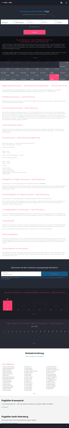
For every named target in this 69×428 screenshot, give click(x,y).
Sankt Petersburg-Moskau (8, 368)
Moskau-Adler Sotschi (7, 374)
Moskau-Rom (28, 381)
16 (64, 331)
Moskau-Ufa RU (29, 378)
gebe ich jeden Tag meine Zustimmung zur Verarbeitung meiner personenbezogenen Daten (39, 277)
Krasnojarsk (42, 183)
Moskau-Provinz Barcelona (53, 369)
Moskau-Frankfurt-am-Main (31, 371)
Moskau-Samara (29, 382)
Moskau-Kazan (29, 380)
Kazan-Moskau (29, 384)
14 (56, 331)
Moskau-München (7, 390)
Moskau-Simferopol (7, 369)
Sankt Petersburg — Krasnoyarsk (34, 356)
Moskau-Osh (50, 388)
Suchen (34, 32)
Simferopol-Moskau (7, 371)
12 (48, 331)
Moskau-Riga (28, 374)
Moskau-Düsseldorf (51, 385)
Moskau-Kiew (6, 375)
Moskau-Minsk (29, 387)
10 (40, 331)
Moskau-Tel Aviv (29, 372)
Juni (29, 309)
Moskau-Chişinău (29, 369)
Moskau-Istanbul (7, 388)
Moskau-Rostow (7, 382)
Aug (50, 309)
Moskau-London (29, 377)
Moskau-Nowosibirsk (51, 366)
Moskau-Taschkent (51, 382)
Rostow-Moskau (7, 384)
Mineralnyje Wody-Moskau (8, 378)
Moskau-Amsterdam (51, 374)
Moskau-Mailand (50, 378)
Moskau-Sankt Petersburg (8, 366)
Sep (61, 309)
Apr (7, 309)
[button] (33, 314)
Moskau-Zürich (50, 381)
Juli (39, 309)
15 (60, 331)
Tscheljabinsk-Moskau (52, 380)
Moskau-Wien (28, 375)
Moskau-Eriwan (29, 368)
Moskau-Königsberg (51, 371)
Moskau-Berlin (29, 390)
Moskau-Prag (50, 372)
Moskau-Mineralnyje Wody (8, 377)
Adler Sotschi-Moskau (7, 372)
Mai (18, 309)
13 (52, 331)
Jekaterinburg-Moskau (8, 387)
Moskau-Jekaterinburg (8, 385)
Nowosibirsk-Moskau (51, 368)
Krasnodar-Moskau (8, 381)
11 (44, 331)
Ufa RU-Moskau (29, 388)
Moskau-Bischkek (51, 384)
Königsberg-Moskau (51, 375)
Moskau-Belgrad (50, 387)
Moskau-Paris (28, 366)
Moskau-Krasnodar (8, 380)
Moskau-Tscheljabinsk (52, 377)
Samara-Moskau (29, 385)
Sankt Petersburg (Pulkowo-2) (9, 423)
